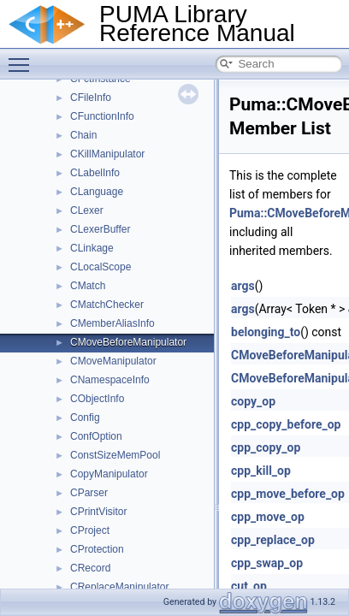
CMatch (87, 286)
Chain (83, 135)
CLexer (87, 210)
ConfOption (96, 436)
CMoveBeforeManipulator (128, 342)
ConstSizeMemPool (115, 455)
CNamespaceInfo (110, 380)
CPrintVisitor (98, 512)
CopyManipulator (109, 474)
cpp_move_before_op (288, 493)
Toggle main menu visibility (23, 57)
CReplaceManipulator (119, 587)
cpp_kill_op (261, 470)
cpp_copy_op (265, 447)
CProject (89, 530)
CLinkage (92, 248)
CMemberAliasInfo (112, 323)
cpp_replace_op (273, 540)
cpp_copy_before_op (285, 424)
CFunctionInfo (102, 116)
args (243, 286)
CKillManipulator (107, 154)
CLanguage (96, 192)
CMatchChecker (107, 305)
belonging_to (265, 332)
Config (85, 418)
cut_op (249, 586)
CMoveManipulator (113, 361)
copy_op (253, 401)
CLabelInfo (95, 173)
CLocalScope (100, 267)
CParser (89, 493)
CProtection (97, 549)
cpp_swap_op (267, 563)
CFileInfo (90, 98)
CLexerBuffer (100, 229)
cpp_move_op (268, 517)
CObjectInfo (97, 399)
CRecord (90, 568)
